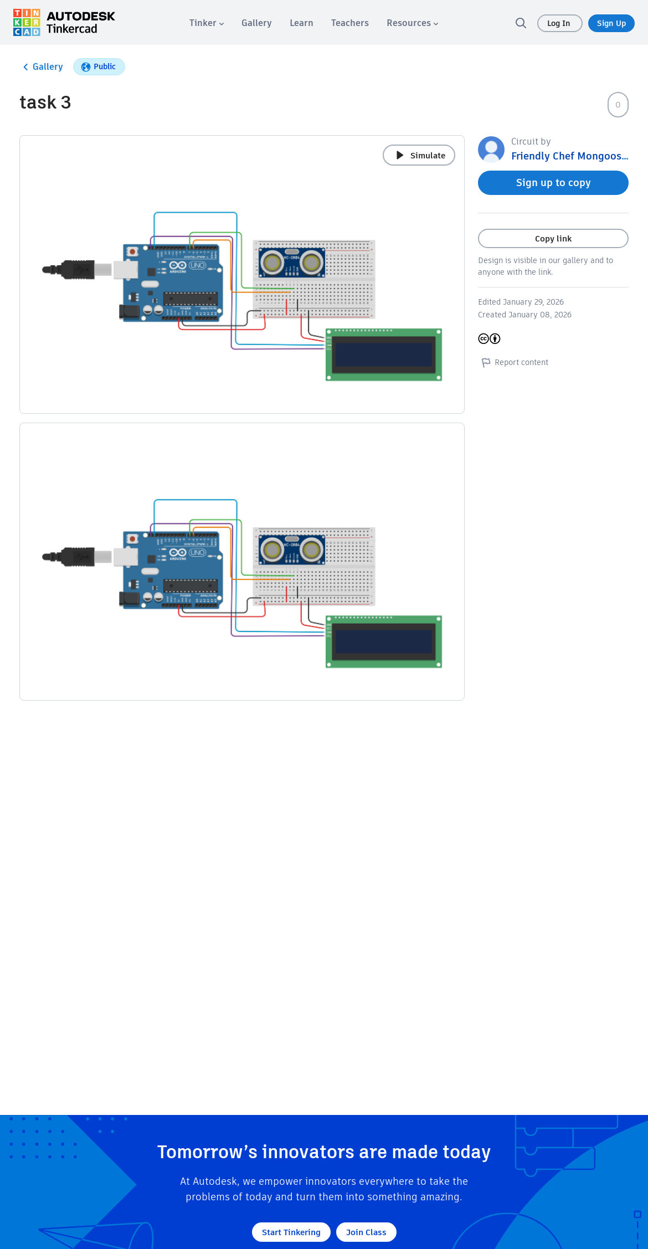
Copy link (553, 238)
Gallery (41, 67)
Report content (513, 362)
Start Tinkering (291, 1232)
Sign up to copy (553, 182)
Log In (560, 23)
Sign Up (611, 23)
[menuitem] (206, 23)
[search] (520, 22)
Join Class (366, 1232)
